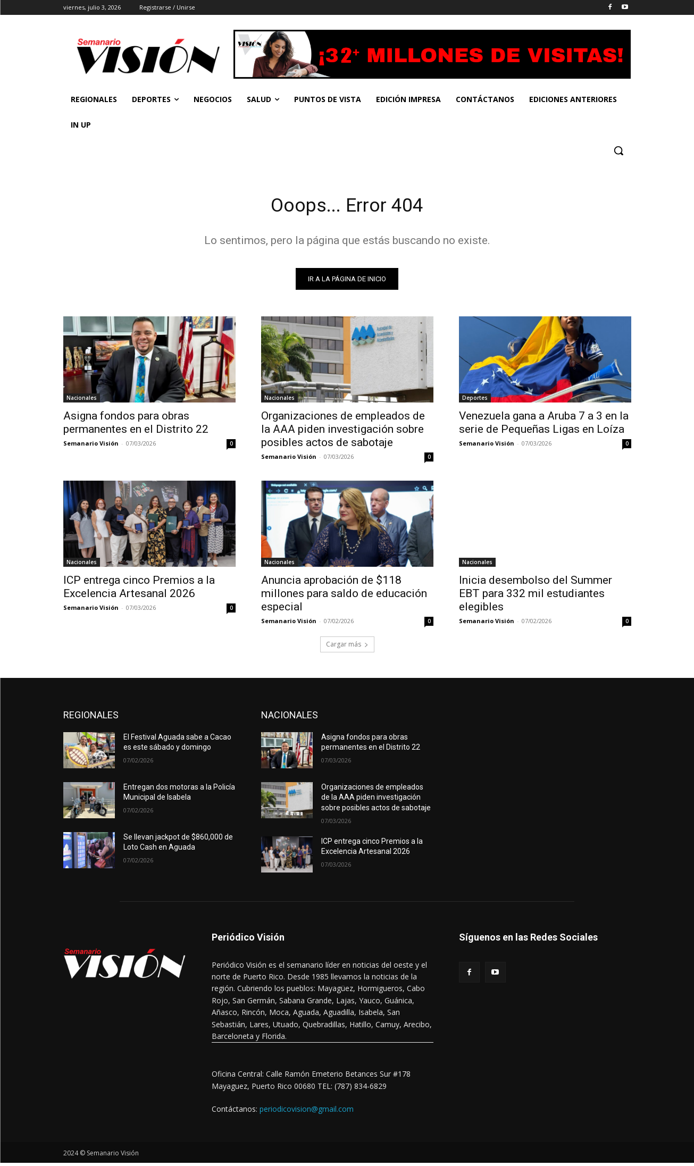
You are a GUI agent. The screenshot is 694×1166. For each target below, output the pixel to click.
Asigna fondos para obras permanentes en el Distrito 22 (135, 426)
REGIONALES (91, 718)
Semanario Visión (91, 446)
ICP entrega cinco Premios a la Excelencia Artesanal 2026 (139, 590)
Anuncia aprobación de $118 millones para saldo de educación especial (344, 596)
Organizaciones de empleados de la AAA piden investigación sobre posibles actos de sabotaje (343, 432)
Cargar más (347, 647)
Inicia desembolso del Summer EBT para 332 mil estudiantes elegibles (535, 596)
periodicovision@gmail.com (307, 1113)
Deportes (475, 401)
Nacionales (81, 401)
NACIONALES (289, 718)
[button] (618, 150)
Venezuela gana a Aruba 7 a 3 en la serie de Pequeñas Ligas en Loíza (544, 426)
